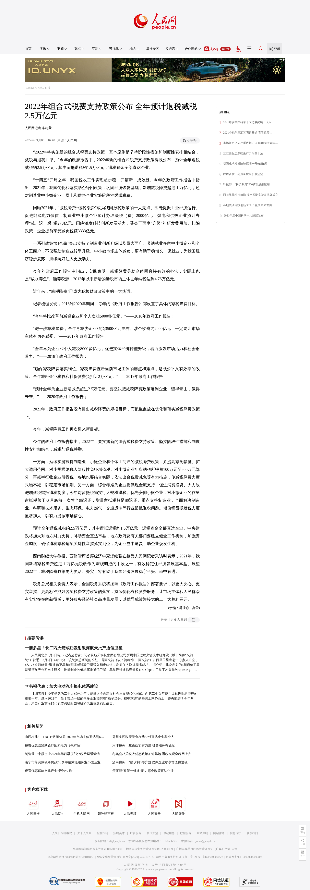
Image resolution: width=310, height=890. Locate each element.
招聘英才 (119, 833)
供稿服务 (169, 833)
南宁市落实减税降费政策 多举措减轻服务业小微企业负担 (66, 762)
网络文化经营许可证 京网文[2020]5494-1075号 (125, 856)
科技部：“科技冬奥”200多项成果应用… (248, 184)
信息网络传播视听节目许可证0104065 (70, 856)
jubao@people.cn (205, 841)
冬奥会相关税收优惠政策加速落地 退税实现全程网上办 (151, 754)
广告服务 (135, 833)
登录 (277, 48)
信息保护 (235, 833)
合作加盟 (152, 833)
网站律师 (219, 833)
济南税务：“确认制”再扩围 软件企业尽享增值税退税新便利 (154, 762)
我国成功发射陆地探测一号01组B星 (245, 163)
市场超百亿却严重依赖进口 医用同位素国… (250, 143)
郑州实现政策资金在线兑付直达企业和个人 (143, 737)
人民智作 (178, 806)
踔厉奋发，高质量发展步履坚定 (243, 174)
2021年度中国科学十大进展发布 (244, 215)
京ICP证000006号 (213, 856)
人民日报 (33, 806)
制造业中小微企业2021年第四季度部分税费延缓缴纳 (62, 754)
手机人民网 (81, 806)
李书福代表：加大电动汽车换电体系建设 (61, 686)
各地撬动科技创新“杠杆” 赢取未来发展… (249, 205)
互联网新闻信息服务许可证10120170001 (97, 849)
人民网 (29, 87)
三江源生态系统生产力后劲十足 (243, 153)
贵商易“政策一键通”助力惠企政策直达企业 (143, 770)
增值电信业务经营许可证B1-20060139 (149, 849)
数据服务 (185, 833)
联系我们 (252, 833)
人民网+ (57, 806)
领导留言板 (106, 806)
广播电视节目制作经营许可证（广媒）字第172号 (206, 849)
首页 (28, 48)
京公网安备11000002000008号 (244, 856)
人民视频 (130, 806)
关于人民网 (84, 833)
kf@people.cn (117, 841)
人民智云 (154, 806)
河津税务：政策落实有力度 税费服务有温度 (143, 745)
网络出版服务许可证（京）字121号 (178, 856)
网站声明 (202, 833)
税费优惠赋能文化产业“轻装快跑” (49, 770)
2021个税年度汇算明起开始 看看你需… (247, 132)
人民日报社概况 (62, 833)
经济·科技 (44, 87)
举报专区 (152, 48)
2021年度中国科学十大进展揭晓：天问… (248, 122)
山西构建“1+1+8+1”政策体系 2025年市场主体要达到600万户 (67, 737)
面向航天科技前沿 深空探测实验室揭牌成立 (250, 194)
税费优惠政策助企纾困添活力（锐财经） (54, 745)
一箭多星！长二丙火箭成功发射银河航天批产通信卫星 (73, 648)
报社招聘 (102, 833)
